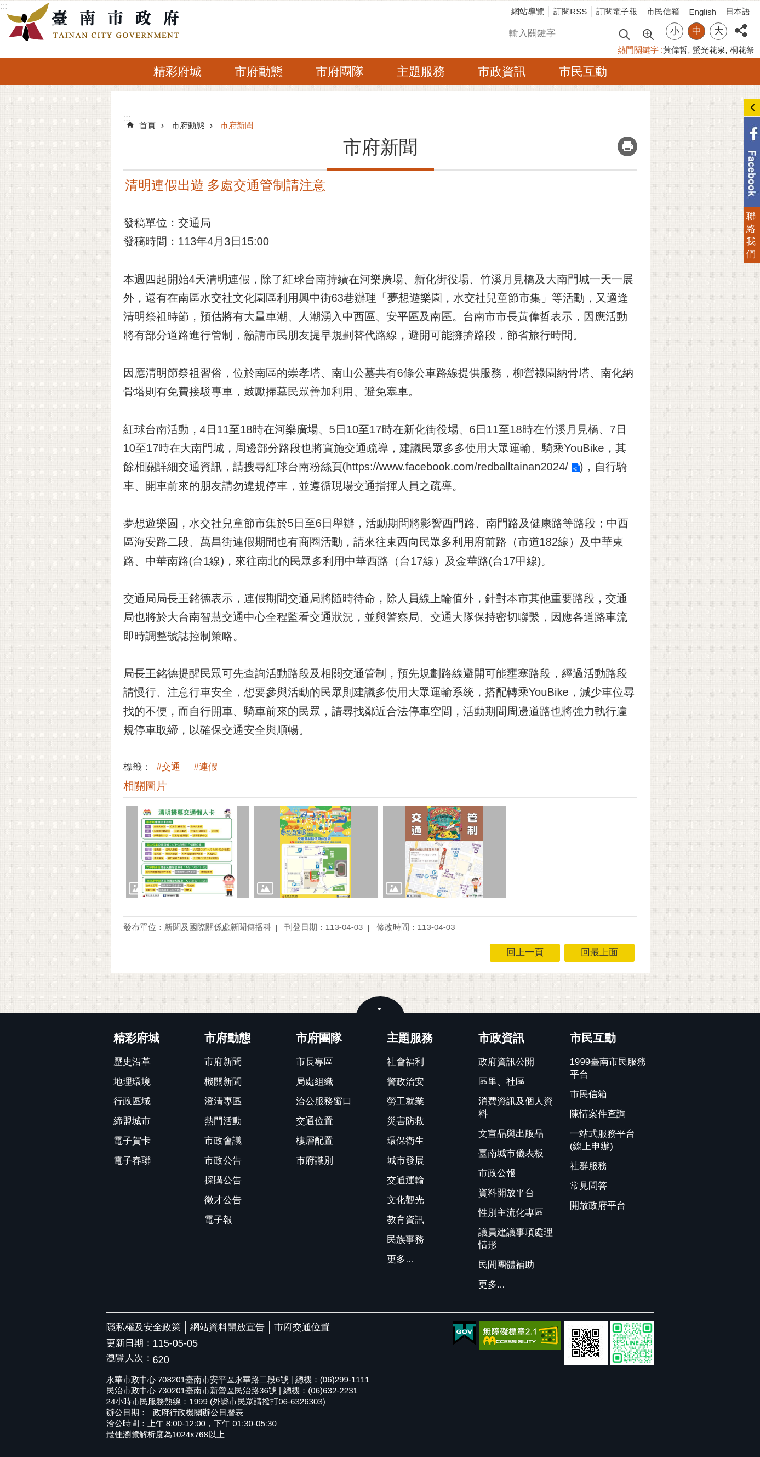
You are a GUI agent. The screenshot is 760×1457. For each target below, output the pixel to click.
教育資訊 (405, 1220)
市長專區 (314, 1062)
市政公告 (223, 1160)
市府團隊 (340, 71)
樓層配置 (314, 1141)
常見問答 (588, 1186)
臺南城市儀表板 (511, 1153)
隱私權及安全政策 (143, 1327)
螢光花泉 (709, 49)
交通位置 (314, 1121)
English (702, 11)
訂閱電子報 (616, 11)
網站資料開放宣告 (227, 1327)
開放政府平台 (598, 1205)
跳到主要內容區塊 (5, 5)
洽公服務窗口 (324, 1101)
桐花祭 (742, 49)
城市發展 (405, 1160)
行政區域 (132, 1101)
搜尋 (514, 31)
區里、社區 (501, 1081)
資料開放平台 (506, 1193)
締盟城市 (132, 1121)
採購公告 (223, 1180)
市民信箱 (663, 11)
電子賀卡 (132, 1141)
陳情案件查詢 (598, 1114)
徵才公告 (223, 1200)
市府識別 (314, 1160)
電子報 (218, 1220)
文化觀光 (405, 1200)
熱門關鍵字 (638, 50)
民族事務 (405, 1239)
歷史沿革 (132, 1062)
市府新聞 (236, 125)
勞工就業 (405, 1101)
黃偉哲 (675, 49)
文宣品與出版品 (511, 1134)
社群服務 (588, 1166)
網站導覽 (527, 11)
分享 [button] (741, 24)
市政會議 (223, 1141)
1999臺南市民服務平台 (608, 1068)
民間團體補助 (506, 1265)
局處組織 (314, 1081)
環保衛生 (405, 1141)
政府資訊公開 (506, 1062)
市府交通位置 (302, 1327)
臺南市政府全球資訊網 (96, 22)
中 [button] (696, 31)
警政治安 (405, 1081)
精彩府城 (177, 71)
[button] (187, 852)
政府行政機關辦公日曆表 (198, 1412)
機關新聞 (223, 1081)
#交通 (168, 767)
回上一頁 (525, 952)
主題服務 (421, 71)
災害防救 (405, 1121)
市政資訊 (502, 71)
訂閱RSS (570, 11)
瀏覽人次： (129, 1358)
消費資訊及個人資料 (515, 1107)
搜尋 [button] (624, 33)
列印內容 (627, 146)
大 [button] (718, 31)
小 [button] (674, 31)
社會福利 (405, 1062)
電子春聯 (132, 1160)
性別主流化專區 (511, 1212)
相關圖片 (145, 786)
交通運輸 (405, 1180)
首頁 (147, 125)
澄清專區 (223, 1101)
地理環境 (132, 1081)
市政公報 (497, 1173)
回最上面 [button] (599, 952)
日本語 (737, 11)
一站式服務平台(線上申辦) (602, 1140)
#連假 (206, 767)
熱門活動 (223, 1121)
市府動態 (259, 71)
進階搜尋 (648, 33)
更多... (400, 1259)
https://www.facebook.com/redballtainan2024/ (457, 467)
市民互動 (583, 71)
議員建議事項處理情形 (515, 1238)
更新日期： (129, 1343)
